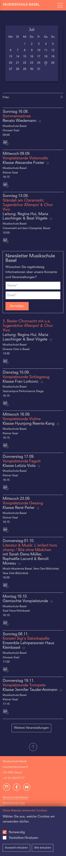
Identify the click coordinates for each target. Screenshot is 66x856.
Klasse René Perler (19, 508)
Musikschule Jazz (14, 803)
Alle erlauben (42, 847)
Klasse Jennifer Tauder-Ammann (30, 690)
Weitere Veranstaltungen (31, 727)
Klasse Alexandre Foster (24, 163)
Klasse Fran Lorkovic (21, 382)
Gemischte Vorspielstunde (26, 601)
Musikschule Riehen (15, 797)
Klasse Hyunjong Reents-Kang (29, 424)
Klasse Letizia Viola (20, 466)
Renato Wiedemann (20, 121)
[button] (33, 747)
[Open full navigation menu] (60, 5)
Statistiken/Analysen (23, 837)
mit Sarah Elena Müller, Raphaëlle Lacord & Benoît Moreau (26, 559)
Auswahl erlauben (16, 847)
